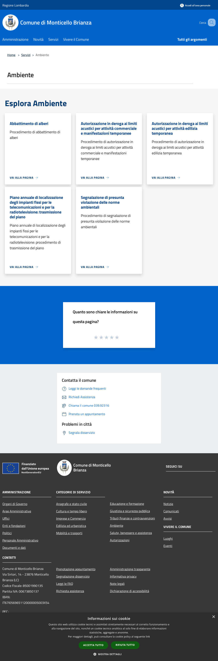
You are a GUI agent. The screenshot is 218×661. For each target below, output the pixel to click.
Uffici (5, 518)
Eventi (167, 545)
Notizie (168, 503)
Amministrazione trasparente (130, 569)
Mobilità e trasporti (69, 533)
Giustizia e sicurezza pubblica (130, 511)
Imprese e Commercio (71, 518)
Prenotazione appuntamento (75, 569)
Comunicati (171, 511)
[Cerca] (211, 22)
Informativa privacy (123, 576)
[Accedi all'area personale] (195, 5)
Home (11, 54)
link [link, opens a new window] (148, 636)
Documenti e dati (14, 547)
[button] (109, 654)
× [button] (213, 616)
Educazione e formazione (127, 503)
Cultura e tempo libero (71, 511)
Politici (7, 533)
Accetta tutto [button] (93, 645)
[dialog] (109, 637)
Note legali (117, 583)
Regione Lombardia (15, 5)
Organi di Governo (14, 503)
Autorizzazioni (120, 540)
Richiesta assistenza (70, 591)
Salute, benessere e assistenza (131, 532)
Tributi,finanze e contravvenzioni (132, 518)
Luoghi (168, 538)
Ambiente (116, 525)
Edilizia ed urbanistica (71, 525)
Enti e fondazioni (13, 525)
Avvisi (167, 518)
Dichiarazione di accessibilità (129, 591)
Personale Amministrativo (20, 540)
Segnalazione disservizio (73, 576)
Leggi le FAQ (64, 583)
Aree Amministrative (16, 511)
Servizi (26, 54)
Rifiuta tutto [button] (125, 645)
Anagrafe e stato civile (71, 503)
